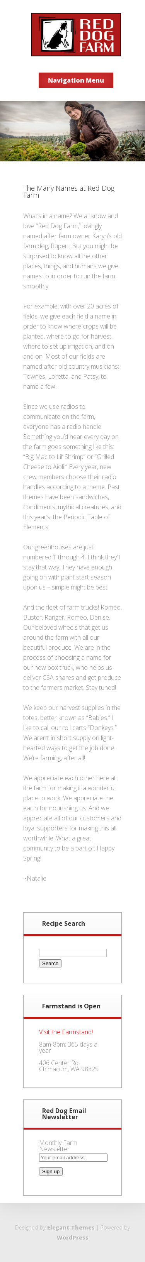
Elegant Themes (71, 1227)
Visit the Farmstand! (66, 1032)
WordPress (73, 1237)
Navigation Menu (76, 80)
